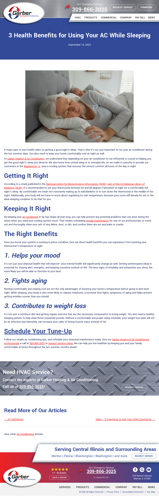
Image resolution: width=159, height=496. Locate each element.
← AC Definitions (13, 419)
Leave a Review (59, 478)
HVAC (78, 17)
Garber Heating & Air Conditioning (25, 159)
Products (90, 17)
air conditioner (30, 217)
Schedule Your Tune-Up (38, 331)
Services (65, 487)
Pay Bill (140, 17)
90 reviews (61, 473)
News (151, 17)
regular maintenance (97, 220)
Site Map (151, 492)
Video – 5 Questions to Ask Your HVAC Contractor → (125, 419)
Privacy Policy (113, 492)
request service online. (60, 343)
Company (126, 17)
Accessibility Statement (133, 492)
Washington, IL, (32, 166)
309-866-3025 (89, 9)
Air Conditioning (25, 434)
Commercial (109, 17)
